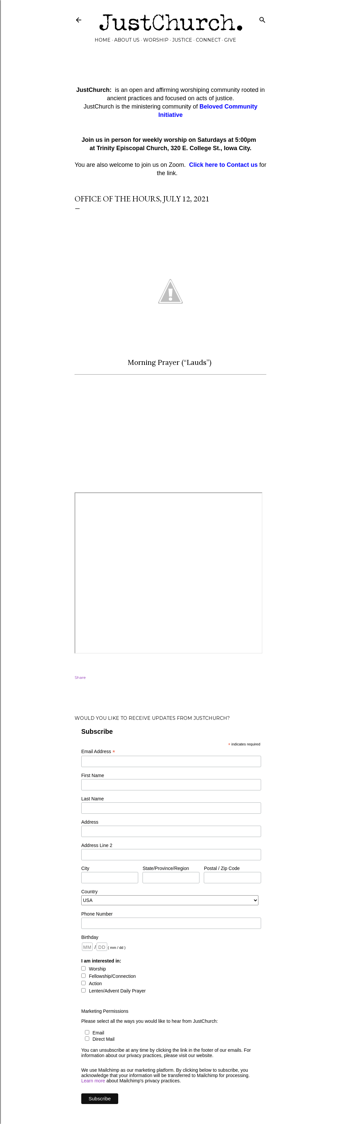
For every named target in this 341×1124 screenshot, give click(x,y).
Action (95, 983)
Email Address (98, 751)
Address (89, 822)
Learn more (93, 1080)
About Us (127, 40)
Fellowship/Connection (112, 976)
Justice (182, 40)
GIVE (230, 40)
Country (89, 891)
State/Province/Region (166, 868)
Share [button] (80, 677)
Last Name (92, 798)
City (85, 868)
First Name (92, 775)
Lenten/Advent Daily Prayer (117, 990)
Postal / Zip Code (221, 868)
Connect (208, 40)
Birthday (89, 937)
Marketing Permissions (105, 1011)
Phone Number (97, 914)
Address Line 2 (96, 845)
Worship (156, 40)
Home (103, 40)
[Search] (262, 18)
